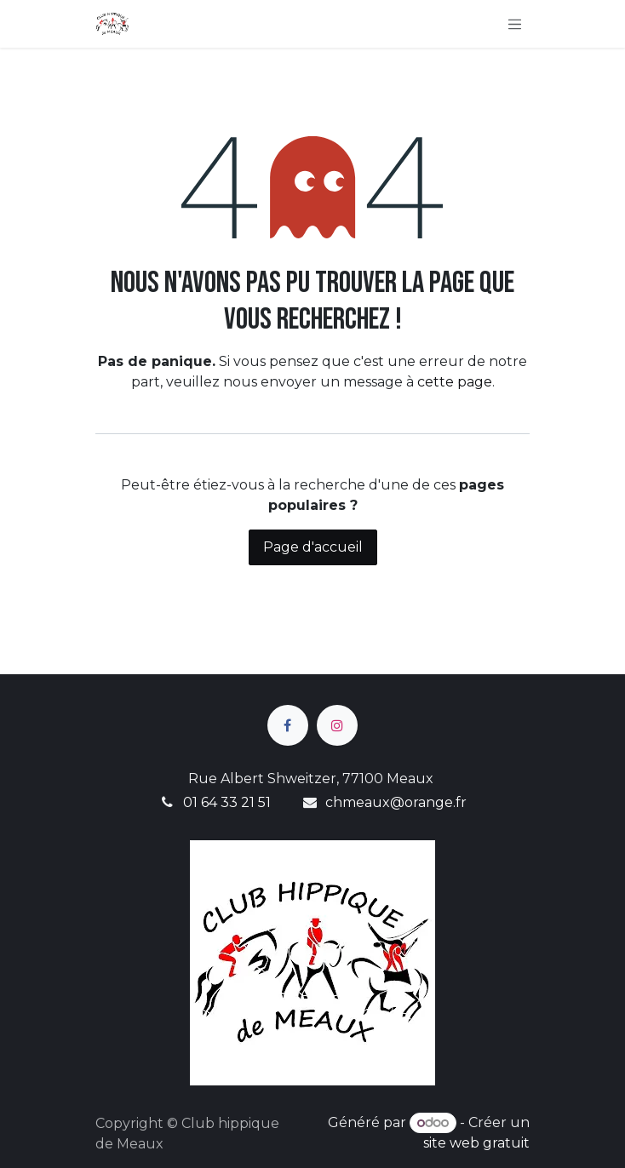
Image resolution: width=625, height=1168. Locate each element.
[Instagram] (337, 725)
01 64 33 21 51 (227, 802)
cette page (454, 382)
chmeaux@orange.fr (396, 802)
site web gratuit (476, 1143)
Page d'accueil (313, 547)
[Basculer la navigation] (515, 24)
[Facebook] (287, 725)
